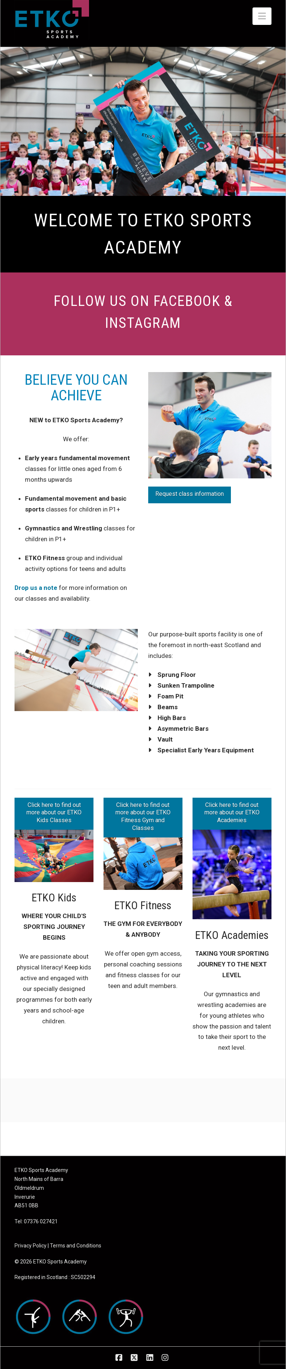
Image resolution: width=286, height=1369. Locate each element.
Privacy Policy (31, 1246)
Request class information (189, 493)
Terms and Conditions (75, 1246)
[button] (261, 16)
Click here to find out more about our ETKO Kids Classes (54, 812)
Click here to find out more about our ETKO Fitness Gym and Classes (143, 816)
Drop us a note (36, 587)
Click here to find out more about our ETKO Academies (232, 812)
